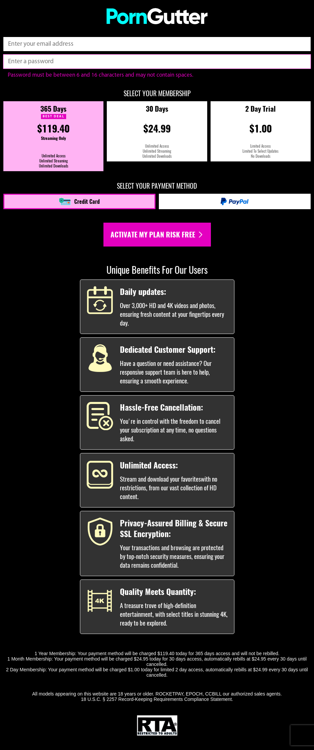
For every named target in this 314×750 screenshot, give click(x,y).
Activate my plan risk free (157, 234)
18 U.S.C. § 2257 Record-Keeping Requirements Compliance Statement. (157, 699)
